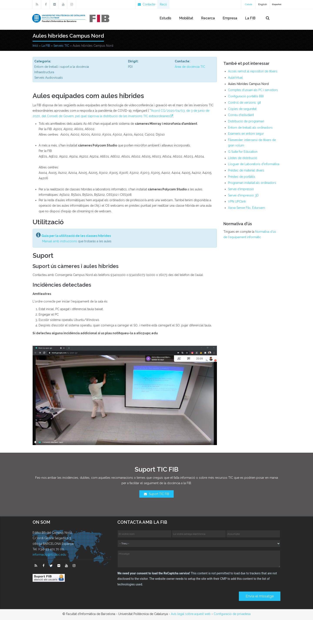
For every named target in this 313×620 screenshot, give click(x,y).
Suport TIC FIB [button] (156, 494)
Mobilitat (186, 18)
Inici (35, 45)
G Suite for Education (243, 151)
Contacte (146, 4)
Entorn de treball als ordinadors (250, 127)
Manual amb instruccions (57, 241)
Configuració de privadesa (232, 614)
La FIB (250, 18)
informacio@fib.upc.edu (49, 554)
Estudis (165, 18)
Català (248, 4)
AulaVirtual (235, 77)
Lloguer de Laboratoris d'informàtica (253, 164)
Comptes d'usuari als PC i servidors (253, 90)
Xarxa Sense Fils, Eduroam (246, 207)
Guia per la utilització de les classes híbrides (74, 236)
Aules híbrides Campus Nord (248, 84)
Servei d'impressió (241, 189)
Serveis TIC (61, 45)
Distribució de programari (246, 121)
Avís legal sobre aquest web (191, 614)
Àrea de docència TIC (190, 66)
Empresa (230, 18)
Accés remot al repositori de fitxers (252, 71)
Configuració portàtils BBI (246, 96)
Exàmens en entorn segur (246, 133)
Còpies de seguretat (242, 109)
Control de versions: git (244, 102)
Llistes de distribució (242, 158)
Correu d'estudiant (241, 115)
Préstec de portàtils (241, 176)
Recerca (208, 18)
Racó (163, 4)
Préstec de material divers (246, 170)
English (262, 4)
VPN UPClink (237, 201)
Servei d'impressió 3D (243, 195)
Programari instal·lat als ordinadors (252, 183)
